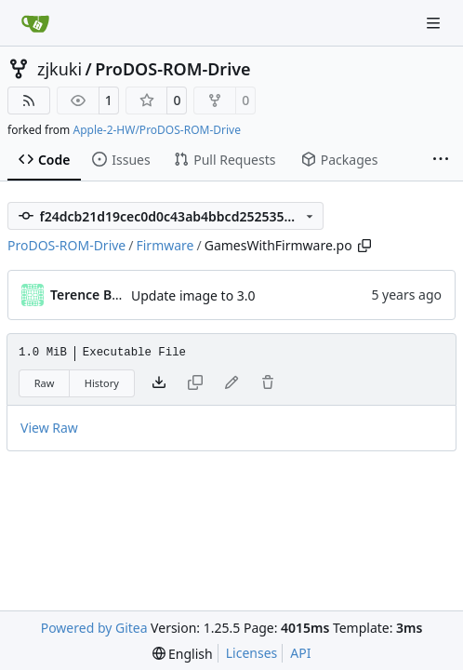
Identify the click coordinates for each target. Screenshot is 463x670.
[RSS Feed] (28, 100)
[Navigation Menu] (435, 22)
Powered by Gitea (94, 627)
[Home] (35, 23)
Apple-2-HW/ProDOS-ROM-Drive (156, 130)
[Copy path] (364, 245)
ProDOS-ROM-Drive (172, 69)
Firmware (164, 245)
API (300, 653)
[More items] (441, 160)
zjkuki (59, 69)
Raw (44, 383)
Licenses (252, 653)
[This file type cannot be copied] (195, 383)
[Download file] (159, 383)
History (102, 383)
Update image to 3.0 (193, 295)
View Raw (49, 427)
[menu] (182, 654)
